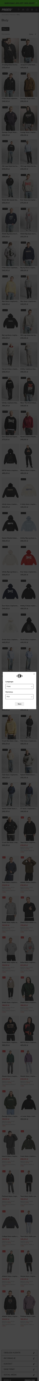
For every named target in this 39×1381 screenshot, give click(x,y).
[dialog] (19, 690)
